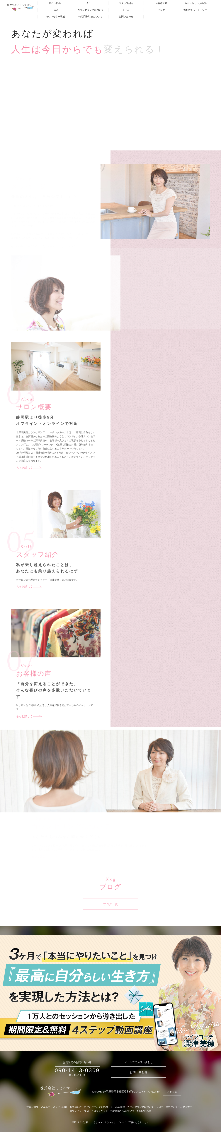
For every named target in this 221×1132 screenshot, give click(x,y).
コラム (126, 9)
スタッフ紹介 (126, 3)
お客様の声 (161, 3)
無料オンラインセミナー (196, 9)
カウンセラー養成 (55, 16)
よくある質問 (117, 1106)
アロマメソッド (99, 1110)
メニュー (90, 3)
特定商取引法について (91, 16)
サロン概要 (55, 3)
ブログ (161, 9)
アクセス (172, 1091)
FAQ (55, 9)
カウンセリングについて (90, 9)
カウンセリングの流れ (197, 3)
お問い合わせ (126, 16)
